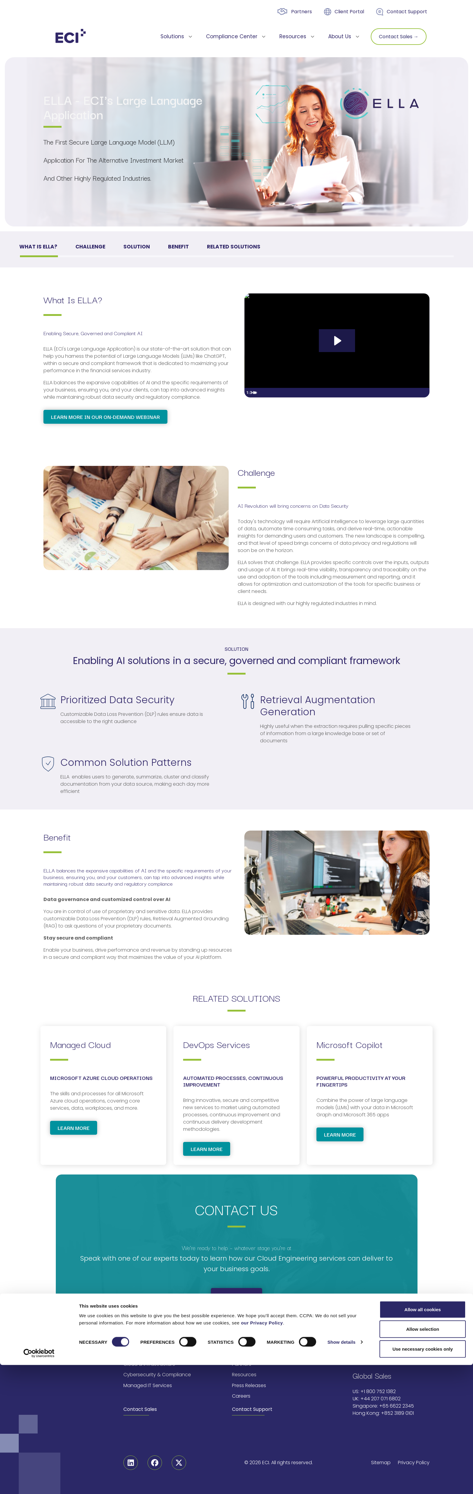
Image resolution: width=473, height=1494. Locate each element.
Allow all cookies (423, 1438)
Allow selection (422, 1458)
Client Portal (349, 11)
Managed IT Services (147, 1385)
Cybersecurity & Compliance (157, 1374)
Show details (341, 1471)
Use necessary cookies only (422, 1477)
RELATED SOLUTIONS (233, 246)
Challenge (90, 246)
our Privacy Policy (262, 1451)
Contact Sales (140, 1409)
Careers (241, 1396)
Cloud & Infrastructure (149, 1364)
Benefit (178, 246)
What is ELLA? (38, 246)
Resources (244, 1374)
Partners (301, 11)
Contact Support (407, 11)
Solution (136, 246)
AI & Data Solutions (145, 1353)
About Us (242, 1353)
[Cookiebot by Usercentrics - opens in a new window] (39, 1482)
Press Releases (249, 1385)
